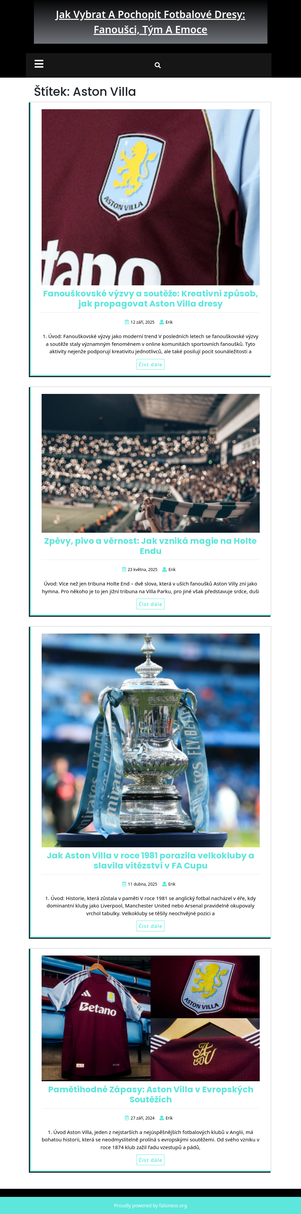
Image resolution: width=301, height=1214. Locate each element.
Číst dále (150, 364)
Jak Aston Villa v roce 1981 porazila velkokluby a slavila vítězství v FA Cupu (150, 861)
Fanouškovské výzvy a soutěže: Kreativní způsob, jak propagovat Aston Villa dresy (150, 299)
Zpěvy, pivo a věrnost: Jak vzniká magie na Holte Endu (150, 546)
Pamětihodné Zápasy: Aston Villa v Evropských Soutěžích (150, 1094)
